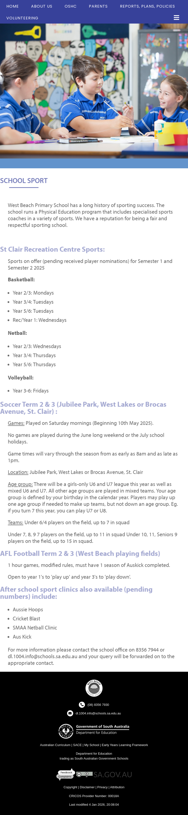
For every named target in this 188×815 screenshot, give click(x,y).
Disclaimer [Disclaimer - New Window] (87, 787)
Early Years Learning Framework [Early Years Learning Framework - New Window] (125, 745)
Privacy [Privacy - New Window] (102, 787)
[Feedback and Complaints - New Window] (66, 774)
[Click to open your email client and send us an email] (94, 713)
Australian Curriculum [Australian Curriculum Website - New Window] (55, 745)
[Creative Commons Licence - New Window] (84, 774)
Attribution (117, 787)
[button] (176, 17)
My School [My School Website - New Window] (91, 745)
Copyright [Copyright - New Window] (70, 787)
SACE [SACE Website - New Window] (77, 745)
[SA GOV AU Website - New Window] (113, 774)
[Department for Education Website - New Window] (94, 731)
